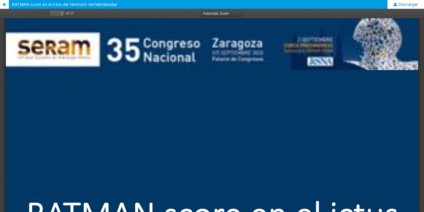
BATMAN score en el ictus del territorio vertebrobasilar (64, 4)
